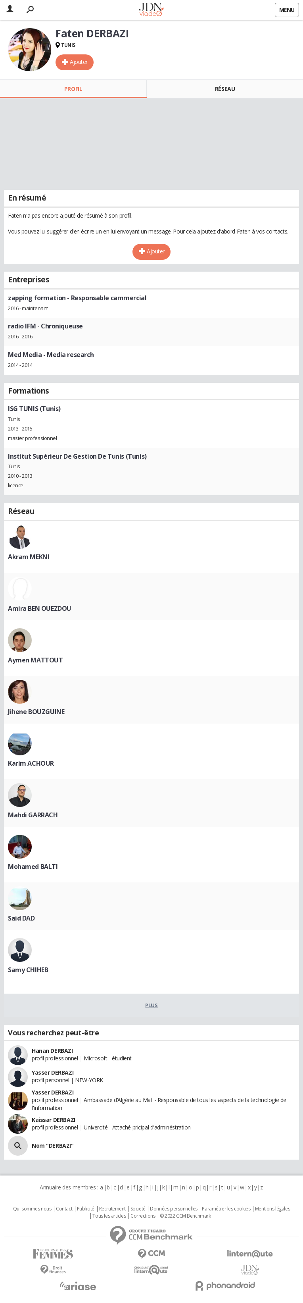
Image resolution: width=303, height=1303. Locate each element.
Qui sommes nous (32, 1209)
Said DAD (21, 918)
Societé (138, 1209)
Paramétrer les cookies (226, 1209)
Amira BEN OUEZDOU (39, 608)
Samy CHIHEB (28, 969)
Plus (151, 1005)
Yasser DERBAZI (52, 1072)
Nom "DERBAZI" (53, 1145)
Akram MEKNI (28, 556)
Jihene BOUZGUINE (36, 711)
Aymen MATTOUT (35, 660)
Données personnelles (174, 1209)
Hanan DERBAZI (52, 1050)
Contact (64, 1209)
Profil (73, 89)
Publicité (85, 1209)
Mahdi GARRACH (33, 815)
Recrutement (112, 1209)
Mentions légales (272, 1209)
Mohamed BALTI (33, 866)
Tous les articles (109, 1216)
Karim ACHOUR (31, 763)
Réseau (225, 89)
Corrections (142, 1216)
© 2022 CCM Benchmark (185, 1216)
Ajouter (79, 62)
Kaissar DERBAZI (53, 1119)
